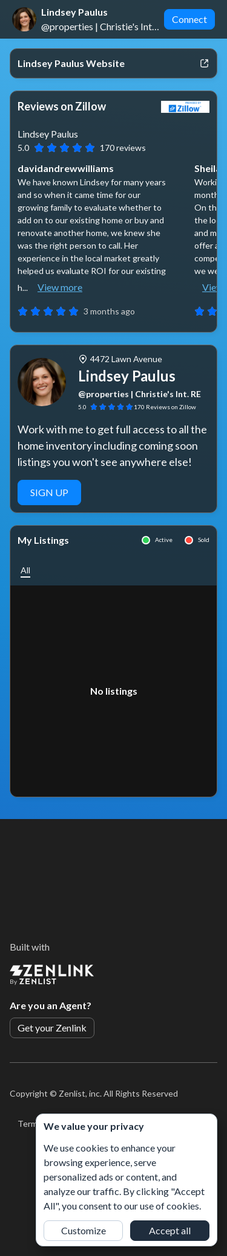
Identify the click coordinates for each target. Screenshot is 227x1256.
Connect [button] (189, 19)
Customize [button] (83, 1230)
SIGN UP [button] (49, 492)
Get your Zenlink (52, 1027)
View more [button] (60, 287)
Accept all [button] (170, 1230)
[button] (25, 570)
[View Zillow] (185, 107)
